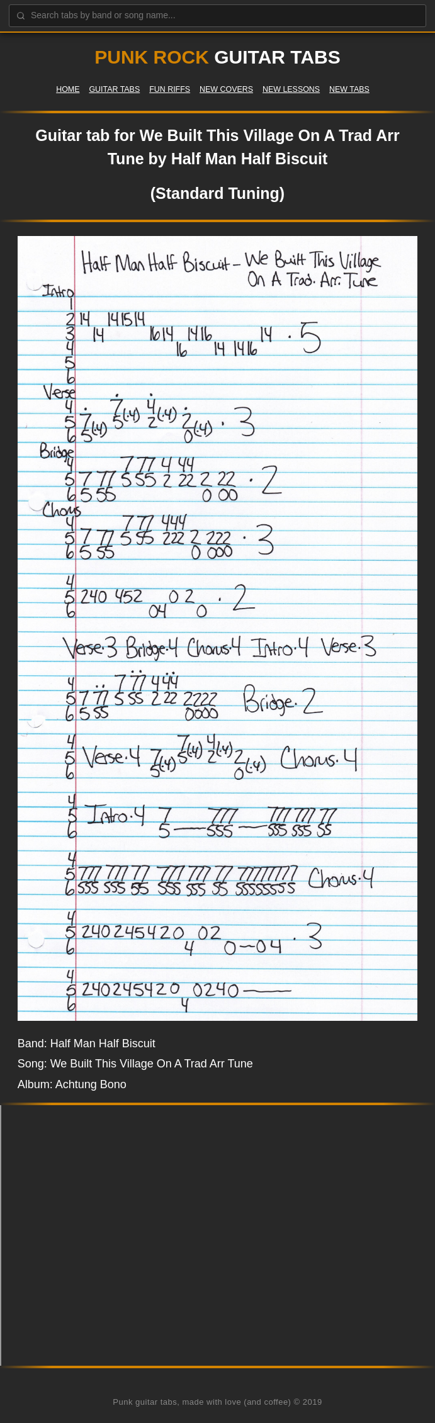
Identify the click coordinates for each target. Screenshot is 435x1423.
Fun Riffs (169, 89)
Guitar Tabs (114, 89)
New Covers (226, 89)
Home (67, 89)
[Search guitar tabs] (217, 15)
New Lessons (291, 89)
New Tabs (349, 89)
